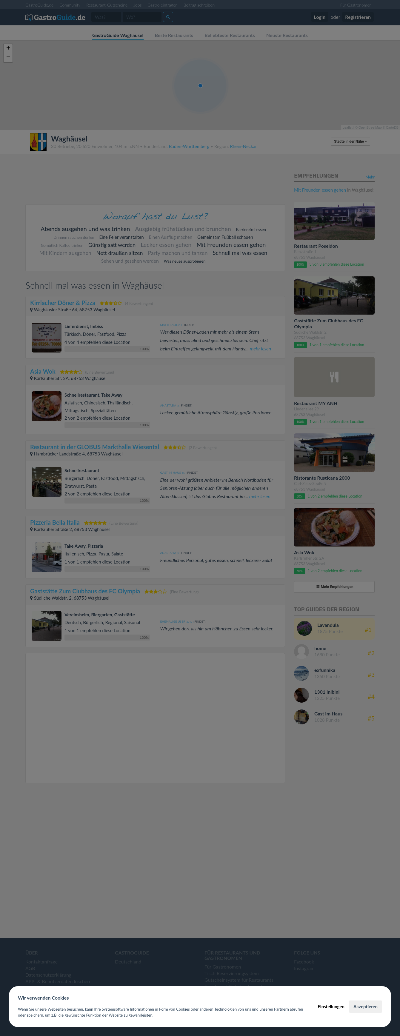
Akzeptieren (365, 1006)
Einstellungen (331, 1006)
